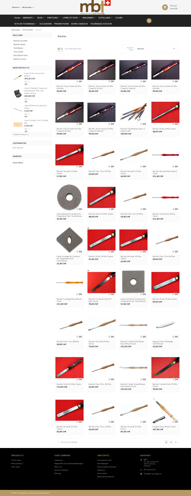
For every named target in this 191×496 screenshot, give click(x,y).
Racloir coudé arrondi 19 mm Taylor (100, 333)
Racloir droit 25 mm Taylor (165, 332)
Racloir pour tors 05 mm (132, 247)
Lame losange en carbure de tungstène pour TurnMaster (68, 291)
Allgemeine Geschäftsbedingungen (68, 483)
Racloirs (18, 35)
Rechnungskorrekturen (106, 489)
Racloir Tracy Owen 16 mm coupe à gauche (133, 87)
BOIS (41, 18)
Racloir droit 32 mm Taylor (69, 417)
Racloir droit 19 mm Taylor (101, 289)
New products (17, 477)
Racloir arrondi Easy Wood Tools (165, 205)
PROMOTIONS (61, 24)
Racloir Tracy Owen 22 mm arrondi (165, 87)
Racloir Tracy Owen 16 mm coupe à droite (101, 87)
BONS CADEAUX (79, 24)
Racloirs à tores (19, 59)
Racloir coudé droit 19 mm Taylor (165, 418)
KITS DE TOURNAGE (25, 24)
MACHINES (89, 18)
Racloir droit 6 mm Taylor (164, 162)
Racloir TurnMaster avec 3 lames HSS (133, 163)
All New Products (21, 134)
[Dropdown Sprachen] (16, 7)
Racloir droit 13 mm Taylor (101, 247)
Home (17, 17)
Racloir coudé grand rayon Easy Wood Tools (133, 418)
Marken (17, 156)
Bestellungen (102, 486)
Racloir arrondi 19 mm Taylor (131, 290)
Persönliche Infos (104, 482)
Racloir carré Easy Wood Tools (164, 248)
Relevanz (156, 48)
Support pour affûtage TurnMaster (163, 375)
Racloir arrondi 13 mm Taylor (67, 205)
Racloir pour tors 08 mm (68, 374)
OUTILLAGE (105, 18)
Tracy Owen (18, 52)
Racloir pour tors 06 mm (164, 289)
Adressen (101, 492)
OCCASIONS (45, 24)
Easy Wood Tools (20, 55)
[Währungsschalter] (28, 7)
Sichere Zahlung (61, 489)
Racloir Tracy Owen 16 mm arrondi (69, 87)
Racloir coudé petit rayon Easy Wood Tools (132, 375)
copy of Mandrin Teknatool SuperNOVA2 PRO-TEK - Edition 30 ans (35, 90)
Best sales (15, 480)
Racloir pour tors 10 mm (100, 417)
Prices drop (16, 474)
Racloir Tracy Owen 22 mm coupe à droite (69, 163)
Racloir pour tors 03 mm (100, 204)
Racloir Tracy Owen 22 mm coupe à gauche (101, 163)
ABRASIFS (29, 18)
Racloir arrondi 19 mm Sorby (99, 375)
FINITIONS (53, 18)
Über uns (58, 486)
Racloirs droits (19, 44)
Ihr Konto (103, 477)
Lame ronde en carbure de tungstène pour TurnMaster (69, 248)
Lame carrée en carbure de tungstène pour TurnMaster (133, 333)
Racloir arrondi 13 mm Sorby (131, 205)
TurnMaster (18, 48)
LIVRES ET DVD (71, 18)
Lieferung (58, 479)
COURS (119, 17)
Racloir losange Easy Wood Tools (69, 333)
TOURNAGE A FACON (101, 24)
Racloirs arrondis (20, 41)
